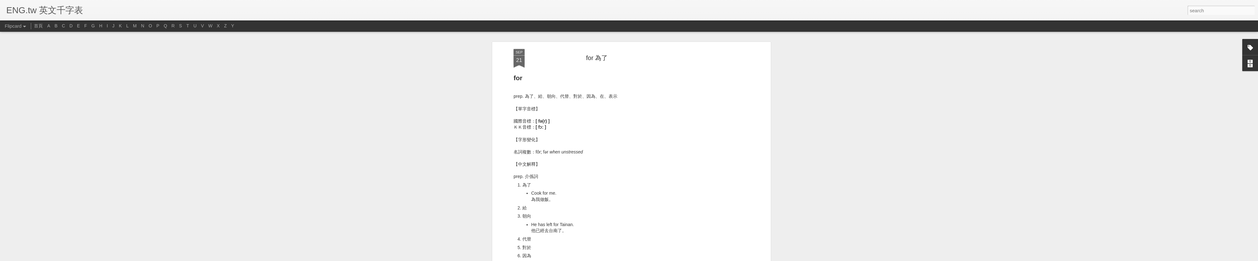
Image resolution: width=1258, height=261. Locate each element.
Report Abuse (667, 257)
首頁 (38, 25)
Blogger (648, 257)
